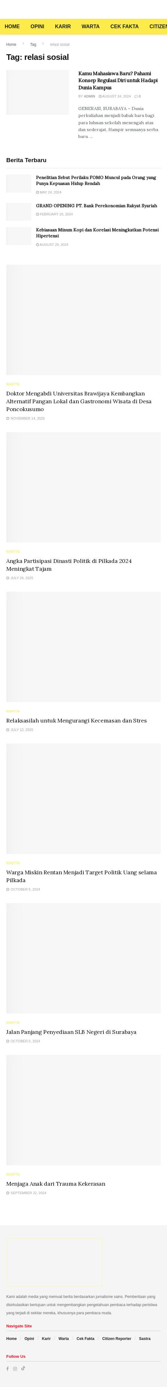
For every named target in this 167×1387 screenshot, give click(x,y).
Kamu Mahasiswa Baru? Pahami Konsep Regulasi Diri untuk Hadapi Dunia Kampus (117, 80)
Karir (63, 26)
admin (89, 96)
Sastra (145, 1339)
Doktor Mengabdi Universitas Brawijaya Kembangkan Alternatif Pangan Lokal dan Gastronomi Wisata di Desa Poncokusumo (79, 401)
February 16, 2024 (54, 214)
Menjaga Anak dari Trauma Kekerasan (55, 1183)
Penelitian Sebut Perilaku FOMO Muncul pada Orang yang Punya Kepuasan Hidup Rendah (96, 181)
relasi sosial (60, 44)
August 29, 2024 (52, 244)
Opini (37, 26)
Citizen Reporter (116, 1339)
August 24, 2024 (115, 96)
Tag (33, 44)
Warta (91, 26)
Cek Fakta (125, 26)
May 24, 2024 (48, 192)
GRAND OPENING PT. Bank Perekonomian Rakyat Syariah (96, 206)
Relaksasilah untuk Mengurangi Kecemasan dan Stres (76, 720)
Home (12, 26)
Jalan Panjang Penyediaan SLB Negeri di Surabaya (71, 1031)
